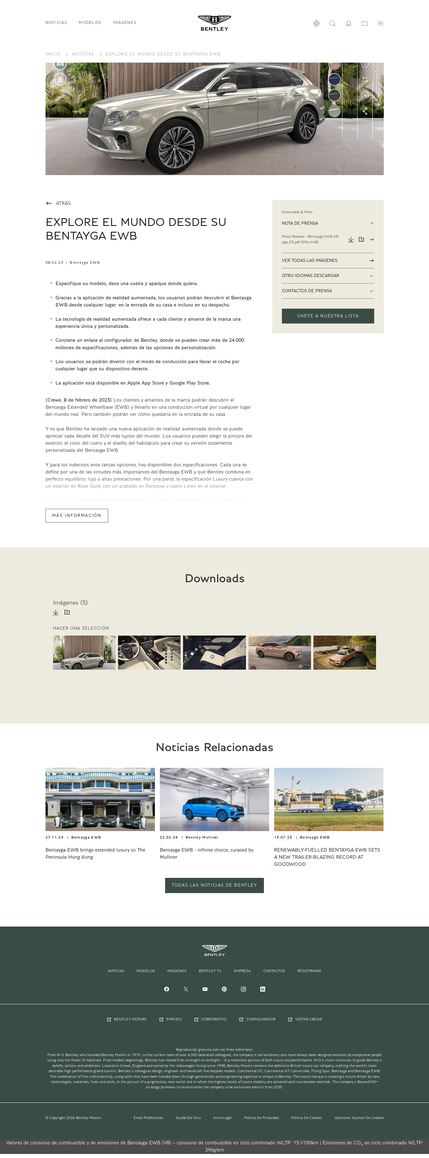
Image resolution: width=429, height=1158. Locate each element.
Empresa (242, 975)
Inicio (53, 58)
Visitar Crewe (305, 1023)
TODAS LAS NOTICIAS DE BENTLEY (214, 889)
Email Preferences (148, 1122)
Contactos (274, 975)
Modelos (146, 975)
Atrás (58, 207)
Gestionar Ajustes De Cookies (359, 1122)
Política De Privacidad (261, 1122)
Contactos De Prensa (328, 295)
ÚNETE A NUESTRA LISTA (328, 320)
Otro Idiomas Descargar (328, 280)
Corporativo (210, 1023)
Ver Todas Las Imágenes (328, 264)
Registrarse (309, 975)
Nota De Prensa (328, 227)
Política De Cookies (306, 1122)
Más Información (77, 520)
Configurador (257, 1023)
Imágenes (125, 25)
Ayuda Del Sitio (188, 1122)
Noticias (56, 25)
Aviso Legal (222, 1122)
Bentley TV (210, 975)
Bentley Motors (127, 1023)
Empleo (170, 1023)
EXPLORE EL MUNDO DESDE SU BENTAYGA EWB (163, 58)
